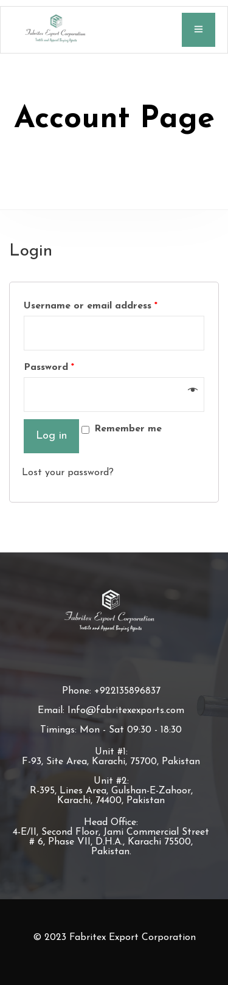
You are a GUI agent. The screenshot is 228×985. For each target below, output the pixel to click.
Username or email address (90, 306)
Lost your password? (68, 473)
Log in (51, 436)
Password (49, 367)
